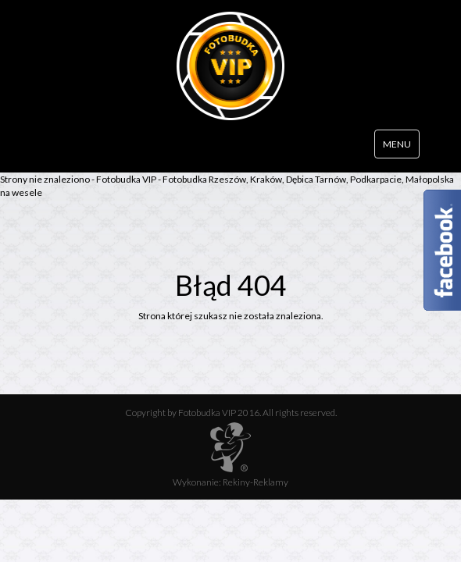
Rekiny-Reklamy (255, 482)
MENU (397, 144)
